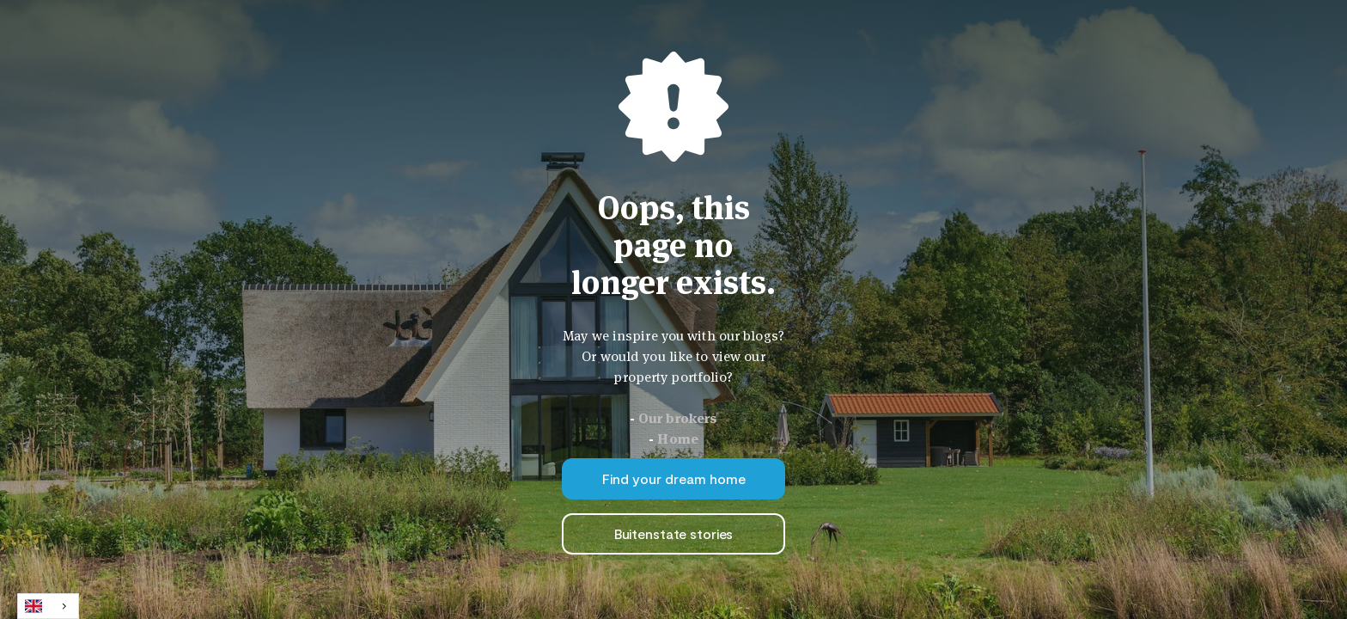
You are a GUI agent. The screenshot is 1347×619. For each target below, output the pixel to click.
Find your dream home (674, 478)
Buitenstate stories (674, 533)
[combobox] (48, 606)
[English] (48, 606)
